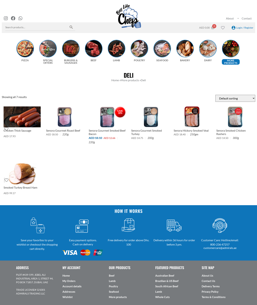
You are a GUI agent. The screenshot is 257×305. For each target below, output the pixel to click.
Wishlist (67, 297)
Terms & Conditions (214, 297)
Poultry (113, 286)
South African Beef (166, 286)
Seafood (114, 291)
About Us (207, 275)
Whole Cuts (162, 297)
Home (66, 275)
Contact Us (208, 280)
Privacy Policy (210, 291)
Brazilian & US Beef (166, 280)
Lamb (112, 280)
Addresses (68, 291)
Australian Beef (164, 275)
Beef (111, 275)
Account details (72, 286)
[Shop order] (235, 98)
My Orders (68, 280)
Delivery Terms (211, 286)
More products (118, 297)
